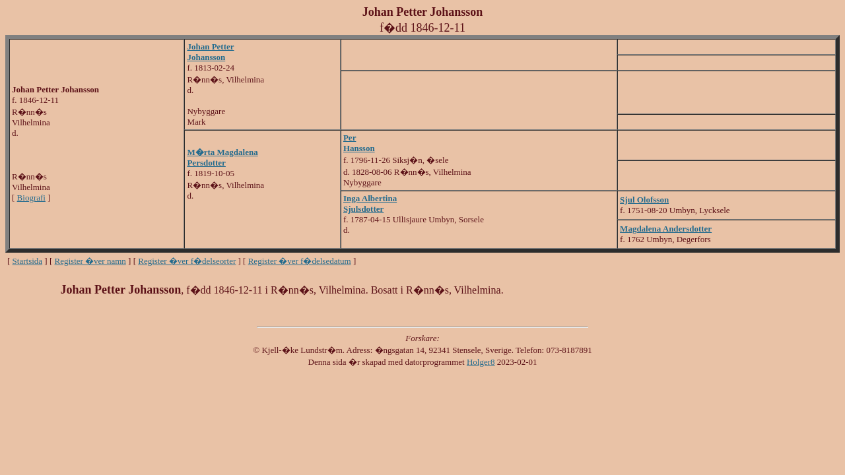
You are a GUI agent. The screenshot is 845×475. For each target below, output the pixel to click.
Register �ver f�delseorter (187, 261)
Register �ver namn (90, 261)
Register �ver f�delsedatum (299, 261)
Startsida (28, 261)
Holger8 (481, 362)
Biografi (31, 198)
